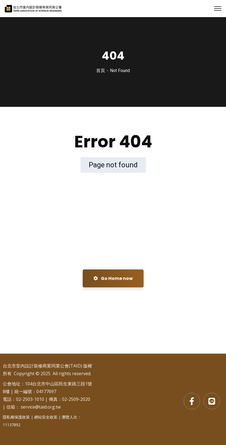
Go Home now (113, 278)
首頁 (100, 70)
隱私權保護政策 (16, 417)
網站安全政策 (45, 417)
